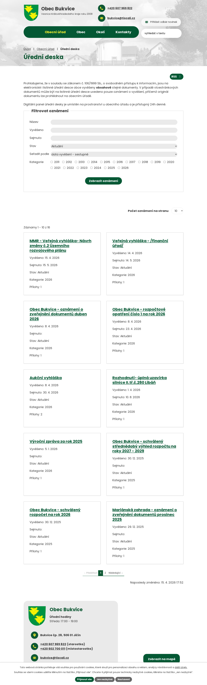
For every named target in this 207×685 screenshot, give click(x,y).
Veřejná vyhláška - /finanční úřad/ (140, 243)
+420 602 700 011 (52, 648)
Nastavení (124, 679)
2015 (107, 162)
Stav (33, 146)
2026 (125, 168)
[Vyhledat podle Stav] (114, 146)
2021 (57, 168)
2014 (94, 162)
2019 (157, 162)
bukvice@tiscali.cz (54, 658)
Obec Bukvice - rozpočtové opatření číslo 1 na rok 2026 (138, 311)
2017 (132, 162)
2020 (170, 162)
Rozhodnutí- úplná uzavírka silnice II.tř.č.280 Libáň (139, 380)
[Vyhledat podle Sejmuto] (114, 138)
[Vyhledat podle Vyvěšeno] (114, 130)
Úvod (27, 49)
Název (34, 122)
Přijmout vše (83, 679)
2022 (70, 168)
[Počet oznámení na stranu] (177, 210)
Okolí (100, 32)
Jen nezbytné (104, 679)
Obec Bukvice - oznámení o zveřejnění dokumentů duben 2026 (58, 313)
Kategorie (37, 162)
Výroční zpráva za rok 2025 (56, 441)
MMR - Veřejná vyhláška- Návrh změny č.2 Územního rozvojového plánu (60, 245)
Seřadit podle (39, 154)
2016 (120, 162)
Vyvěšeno (37, 130)
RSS (176, 76)
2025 (111, 168)
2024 (97, 168)
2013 (81, 162)
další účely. (181, 667)
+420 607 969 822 (53, 644)
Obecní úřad (45, 49)
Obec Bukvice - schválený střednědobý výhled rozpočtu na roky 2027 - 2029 (144, 445)
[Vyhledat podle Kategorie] (52, 162)
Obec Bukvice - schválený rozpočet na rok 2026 (55, 512)
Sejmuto (36, 138)
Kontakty (123, 32)
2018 (145, 162)
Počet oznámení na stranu (148, 210)
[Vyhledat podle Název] (114, 122)
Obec (80, 32)
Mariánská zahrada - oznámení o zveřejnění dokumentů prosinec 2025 (144, 514)
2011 (56, 162)
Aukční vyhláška (46, 377)
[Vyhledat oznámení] (103, 180)
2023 (83, 168)
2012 (69, 162)
